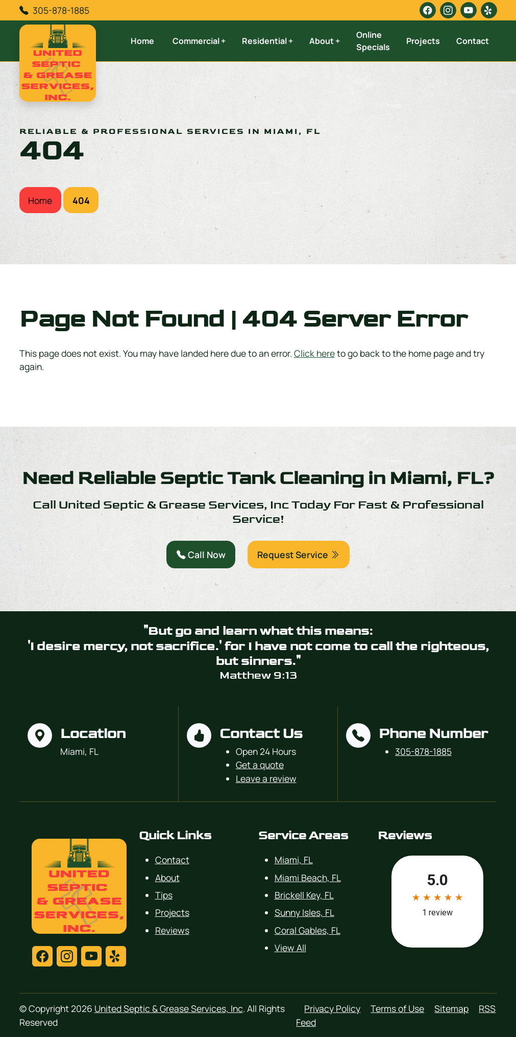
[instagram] (448, 10)
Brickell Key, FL (304, 895)
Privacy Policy (332, 1008)
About (167, 877)
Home (142, 41)
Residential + (267, 41)
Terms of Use (397, 1008)
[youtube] (468, 10)
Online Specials (373, 41)
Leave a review (266, 778)
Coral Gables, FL (307, 930)
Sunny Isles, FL (304, 912)
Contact (472, 41)
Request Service (298, 554)
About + (324, 41)
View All (290, 947)
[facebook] (428, 10)
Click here (314, 353)
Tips (164, 895)
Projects (423, 41)
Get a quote (260, 764)
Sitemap (451, 1008)
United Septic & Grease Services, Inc (168, 1008)
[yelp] (489, 10)
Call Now (201, 554)
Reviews (172, 930)
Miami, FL (294, 860)
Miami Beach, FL (308, 877)
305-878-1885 (61, 10)
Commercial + (199, 41)
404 (81, 200)
